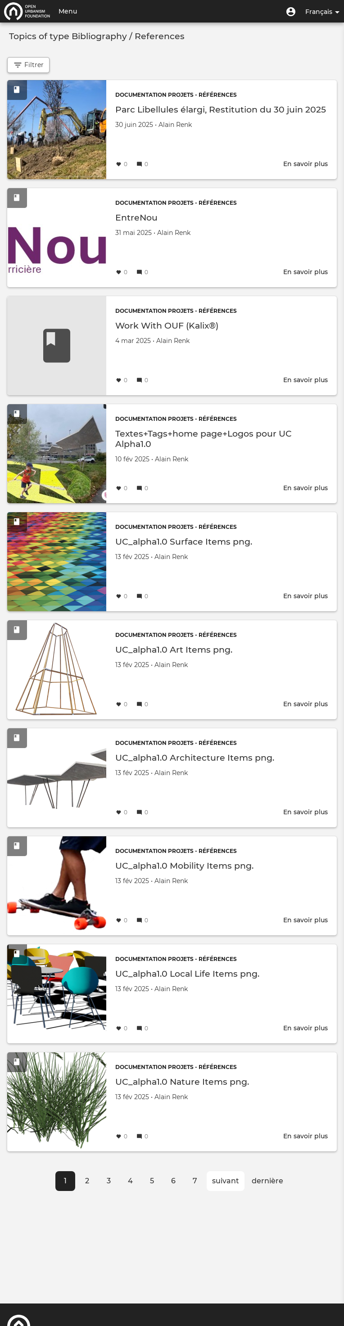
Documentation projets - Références (176, 94)
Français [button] (322, 12)
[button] (291, 11)
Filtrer (28, 65)
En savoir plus (305, 164)
